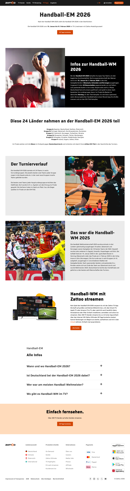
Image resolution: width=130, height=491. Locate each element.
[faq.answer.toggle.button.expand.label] (101, 366)
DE (98, 3)
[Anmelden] (107, 3)
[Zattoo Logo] (10, 2)
